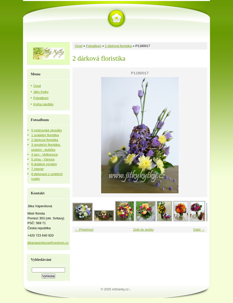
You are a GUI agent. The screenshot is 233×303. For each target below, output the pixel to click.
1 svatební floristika (45, 135)
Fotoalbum (93, 46)
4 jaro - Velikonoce (44, 154)
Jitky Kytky (40, 92)
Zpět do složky (143, 229)
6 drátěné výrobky (44, 164)
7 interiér (37, 169)
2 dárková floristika (118, 46)
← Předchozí (84, 229)
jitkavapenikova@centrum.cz (48, 243)
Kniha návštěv (43, 104)
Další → (199, 229)
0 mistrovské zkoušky (46, 130)
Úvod (78, 46)
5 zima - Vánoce (42, 159)
